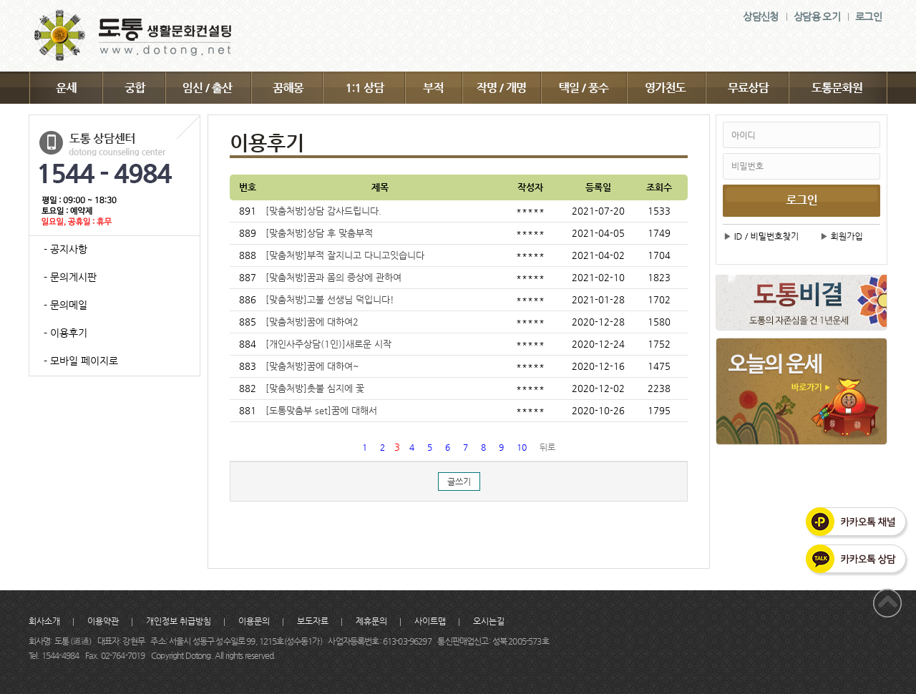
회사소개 (44, 621)
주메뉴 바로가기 (0, 0)
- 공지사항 (65, 249)
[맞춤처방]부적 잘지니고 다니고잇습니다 (344, 255)
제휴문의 (371, 621)
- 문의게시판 (70, 277)
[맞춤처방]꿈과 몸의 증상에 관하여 (333, 277)
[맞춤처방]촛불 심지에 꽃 (314, 388)
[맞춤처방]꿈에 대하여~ (312, 366)
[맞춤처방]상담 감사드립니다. (323, 210)
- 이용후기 (65, 332)
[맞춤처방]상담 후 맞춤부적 (319, 233)
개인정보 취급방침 (178, 621)
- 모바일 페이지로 (81, 360)
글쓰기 (459, 481)
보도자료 (312, 621)
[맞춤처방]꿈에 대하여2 (312, 321)
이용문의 (254, 621)
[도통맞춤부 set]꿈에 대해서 (321, 410)
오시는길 (489, 621)
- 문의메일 (65, 305)
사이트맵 (430, 621)
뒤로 (547, 447)
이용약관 (103, 621)
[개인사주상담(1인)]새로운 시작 (328, 343)
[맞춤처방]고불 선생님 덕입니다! (329, 299)
